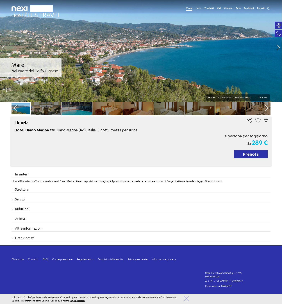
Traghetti (209, 8)
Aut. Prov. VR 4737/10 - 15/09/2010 (224, 281)
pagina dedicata (77, 300)
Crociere (228, 8)
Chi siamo (18, 259)
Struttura (22, 189)
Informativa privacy (164, 259)
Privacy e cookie (137, 259)
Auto (238, 8)
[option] (141, 51)
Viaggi (189, 8)
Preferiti (261, 8)
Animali (21, 218)
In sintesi (21, 174)
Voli (219, 8)
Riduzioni (22, 209)
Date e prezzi (25, 238)
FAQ (45, 259)
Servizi (20, 199)
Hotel (198, 8)
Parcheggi (249, 8)
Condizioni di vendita (110, 259)
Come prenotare (62, 259)
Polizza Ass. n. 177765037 (218, 285)
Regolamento (85, 259)
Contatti (33, 259)
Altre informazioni (28, 228)
